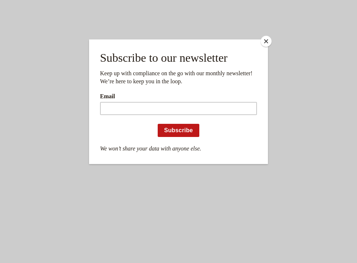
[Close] (266, 41)
